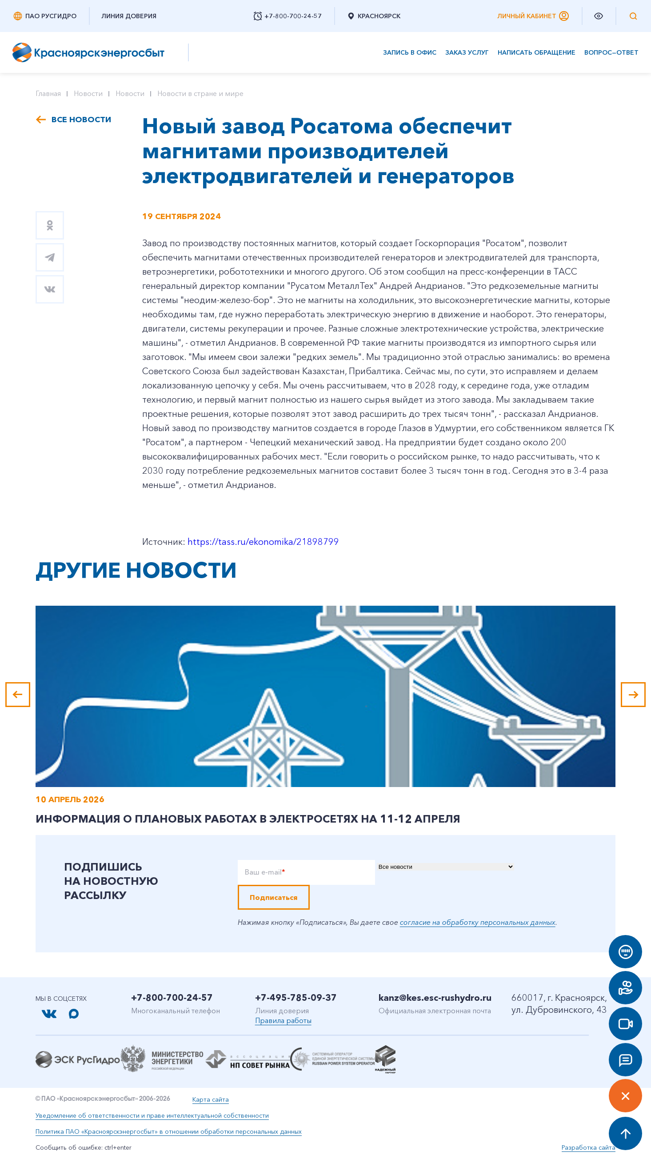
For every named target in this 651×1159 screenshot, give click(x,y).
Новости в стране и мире (200, 93)
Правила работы (283, 1020)
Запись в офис (409, 52)
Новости (88, 93)
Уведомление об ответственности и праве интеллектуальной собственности (152, 1115)
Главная (48, 93)
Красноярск (373, 16)
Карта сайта (210, 1099)
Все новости (81, 119)
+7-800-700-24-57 (172, 997)
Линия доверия (128, 16)
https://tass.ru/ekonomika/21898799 (263, 541)
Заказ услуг (467, 52)
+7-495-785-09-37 (296, 997)
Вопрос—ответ (611, 52)
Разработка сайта (588, 1147)
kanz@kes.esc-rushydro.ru (435, 997)
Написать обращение (536, 52)
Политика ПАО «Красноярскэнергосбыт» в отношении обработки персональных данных (169, 1131)
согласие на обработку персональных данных (477, 922)
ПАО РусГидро (44, 16)
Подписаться (274, 897)
